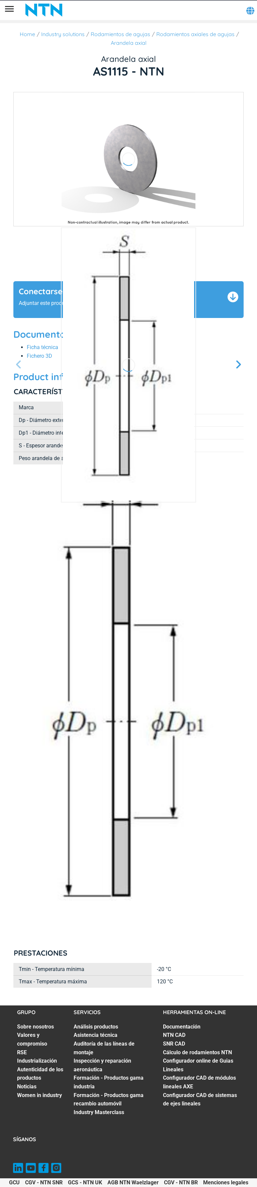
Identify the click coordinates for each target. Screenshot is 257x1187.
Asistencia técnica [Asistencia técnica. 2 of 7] (95, 1035)
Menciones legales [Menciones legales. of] (225, 1182)
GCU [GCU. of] (14, 1182)
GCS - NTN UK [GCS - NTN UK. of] (85, 1182)
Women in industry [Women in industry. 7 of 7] (39, 1095)
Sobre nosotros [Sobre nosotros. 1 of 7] (35, 1026)
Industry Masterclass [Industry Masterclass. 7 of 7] (99, 1112)
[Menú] (9, 10)
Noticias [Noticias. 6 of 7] (26, 1086)
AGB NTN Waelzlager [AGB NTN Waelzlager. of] (133, 1182)
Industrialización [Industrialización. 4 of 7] (37, 1061)
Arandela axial (129, 42)
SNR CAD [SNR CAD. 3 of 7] (174, 1044)
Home (27, 34)
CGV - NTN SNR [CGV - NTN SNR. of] (44, 1182)
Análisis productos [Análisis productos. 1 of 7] (96, 1026)
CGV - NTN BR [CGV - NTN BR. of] (181, 1182)
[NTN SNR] (44, 10)
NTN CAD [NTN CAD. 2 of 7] (174, 1035)
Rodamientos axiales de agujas (195, 34)
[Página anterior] (18, 365)
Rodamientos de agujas (120, 34)
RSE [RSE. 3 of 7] (22, 1052)
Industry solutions (63, 34)
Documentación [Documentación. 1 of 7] (181, 1026)
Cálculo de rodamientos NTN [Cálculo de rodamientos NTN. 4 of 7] (197, 1052)
